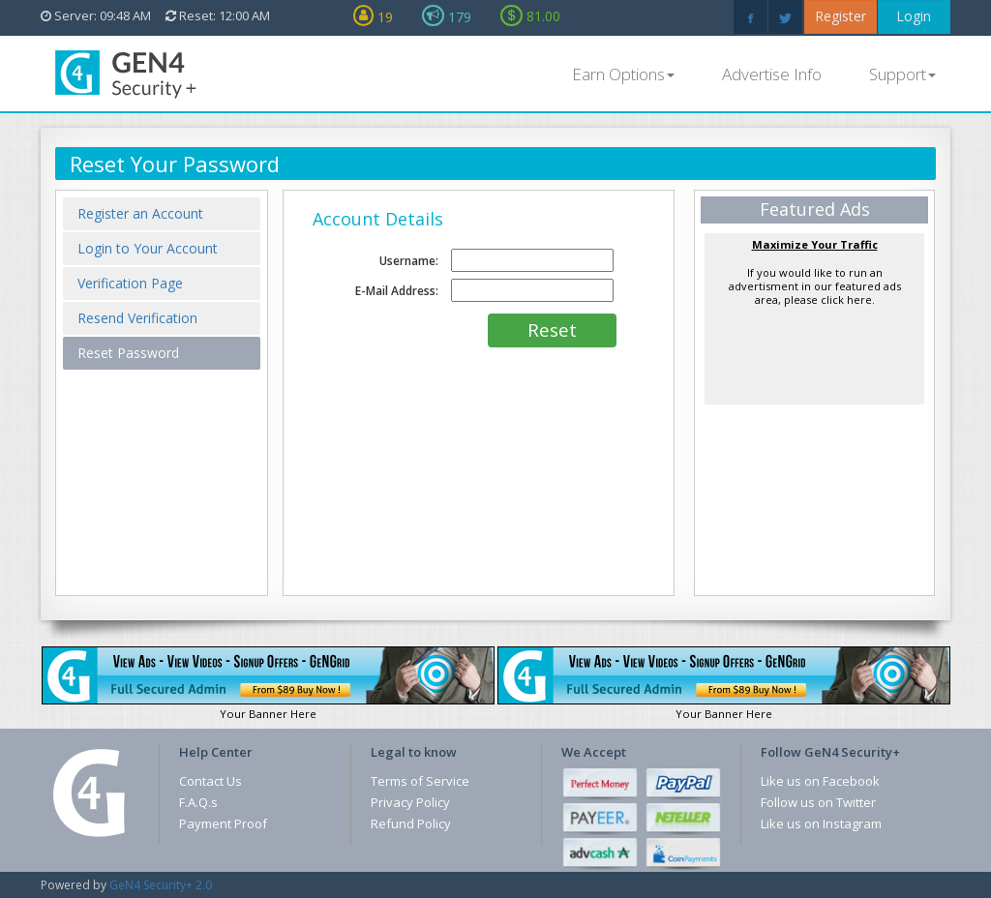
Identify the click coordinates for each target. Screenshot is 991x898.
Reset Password (128, 353)
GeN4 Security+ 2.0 (160, 885)
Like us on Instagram (821, 823)
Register (840, 16)
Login (913, 16)
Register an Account (140, 213)
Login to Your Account (147, 248)
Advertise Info (772, 74)
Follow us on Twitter (818, 802)
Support (902, 74)
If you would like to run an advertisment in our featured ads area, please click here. (815, 272)
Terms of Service (420, 781)
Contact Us (210, 781)
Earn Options (623, 74)
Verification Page (130, 283)
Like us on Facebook (820, 781)
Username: (408, 261)
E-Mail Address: (396, 291)
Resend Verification (137, 318)
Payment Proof (223, 823)
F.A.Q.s (198, 802)
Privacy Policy (410, 802)
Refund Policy (411, 823)
